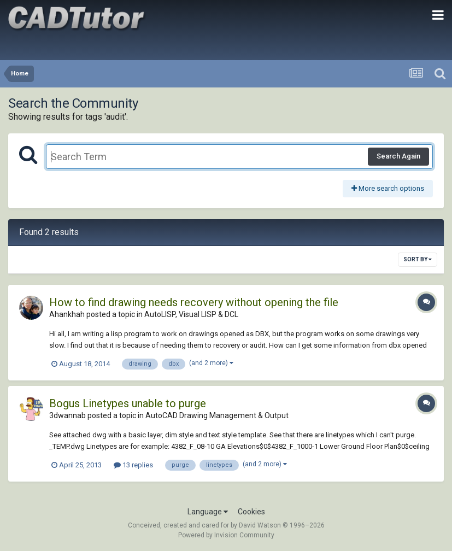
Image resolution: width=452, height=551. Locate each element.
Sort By (417, 259)
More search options (387, 188)
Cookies (251, 511)
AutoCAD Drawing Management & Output (217, 415)
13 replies (133, 465)
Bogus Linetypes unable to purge (127, 403)
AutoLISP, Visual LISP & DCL (191, 314)
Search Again (398, 156)
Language (207, 511)
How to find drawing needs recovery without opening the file (193, 302)
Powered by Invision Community (226, 535)
